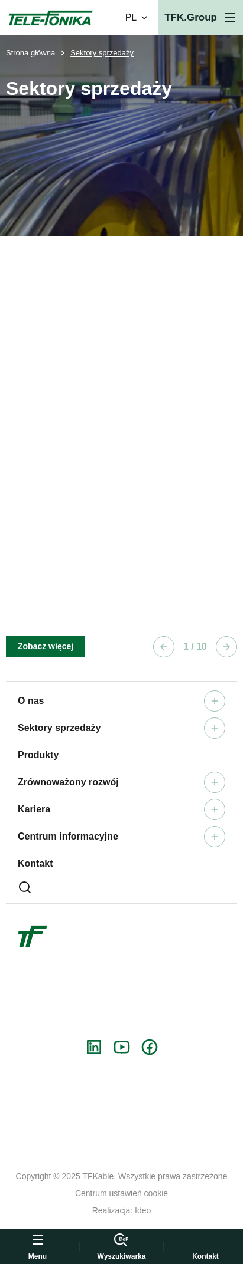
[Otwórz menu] (200, 17)
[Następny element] (226, 646)
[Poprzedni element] (163, 646)
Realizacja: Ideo (121, 1210)
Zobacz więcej (45, 646)
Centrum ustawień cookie (121, 1193)
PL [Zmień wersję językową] (137, 17)
